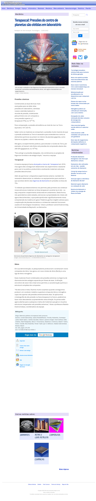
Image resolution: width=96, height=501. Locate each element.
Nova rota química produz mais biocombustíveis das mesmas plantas (79, 79)
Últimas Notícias (32, 484)
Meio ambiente (58, 8)
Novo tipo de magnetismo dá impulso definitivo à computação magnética (79, 142)
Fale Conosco (46, 484)
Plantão (88, 8)
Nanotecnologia (70, 8)
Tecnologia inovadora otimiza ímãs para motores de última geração (80, 72)
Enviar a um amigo (25, 350)
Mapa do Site (65, 484)
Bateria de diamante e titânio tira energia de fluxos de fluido (78, 191)
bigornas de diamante (41, 181)
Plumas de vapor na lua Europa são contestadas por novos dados (80, 103)
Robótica (81, 8)
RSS (21, 360)
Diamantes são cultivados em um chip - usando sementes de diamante (79, 166)
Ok (80, 35)
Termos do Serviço (55, 484)
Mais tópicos (64, 469)
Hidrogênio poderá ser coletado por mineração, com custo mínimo (79, 111)
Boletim (39, 484)
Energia (17, 8)
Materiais (41, 8)
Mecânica (49, 8)
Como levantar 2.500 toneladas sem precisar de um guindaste (79, 134)
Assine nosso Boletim (26, 355)
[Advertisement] (7, 40)
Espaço (24, 8)
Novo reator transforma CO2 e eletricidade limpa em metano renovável (80, 87)
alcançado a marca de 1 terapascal (46, 164)
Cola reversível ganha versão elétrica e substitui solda (79, 127)
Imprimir (22, 341)
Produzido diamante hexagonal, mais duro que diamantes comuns (79, 159)
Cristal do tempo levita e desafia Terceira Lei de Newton (79, 173)
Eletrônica (10, 8)
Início (3, 8)
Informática (32, 8)
